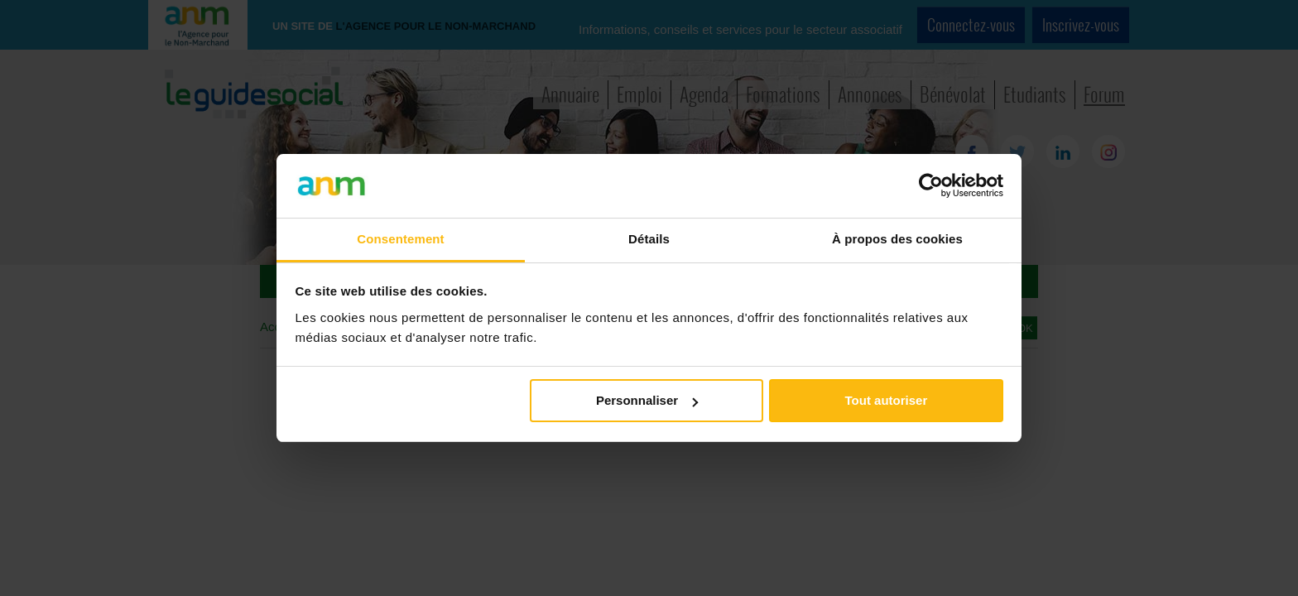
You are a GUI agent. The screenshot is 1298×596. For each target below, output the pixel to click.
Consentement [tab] (400, 239)
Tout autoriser (886, 400)
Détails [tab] (649, 239)
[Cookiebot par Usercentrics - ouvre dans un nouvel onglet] (930, 185)
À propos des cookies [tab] (897, 239)
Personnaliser (647, 400)
